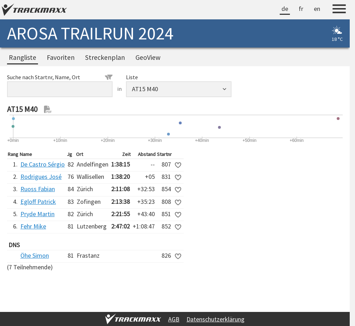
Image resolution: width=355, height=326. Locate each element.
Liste (132, 77)
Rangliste (22, 57)
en (317, 9)
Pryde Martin (37, 214)
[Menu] (339, 10)
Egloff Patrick (38, 202)
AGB (173, 319)
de (284, 9)
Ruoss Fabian (37, 189)
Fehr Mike (33, 226)
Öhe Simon (34, 255)
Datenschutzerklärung (215, 319)
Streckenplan (105, 57)
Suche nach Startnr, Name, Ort (60, 77)
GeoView (147, 57)
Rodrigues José (41, 177)
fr (301, 9)
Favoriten (61, 57)
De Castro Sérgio (42, 164)
